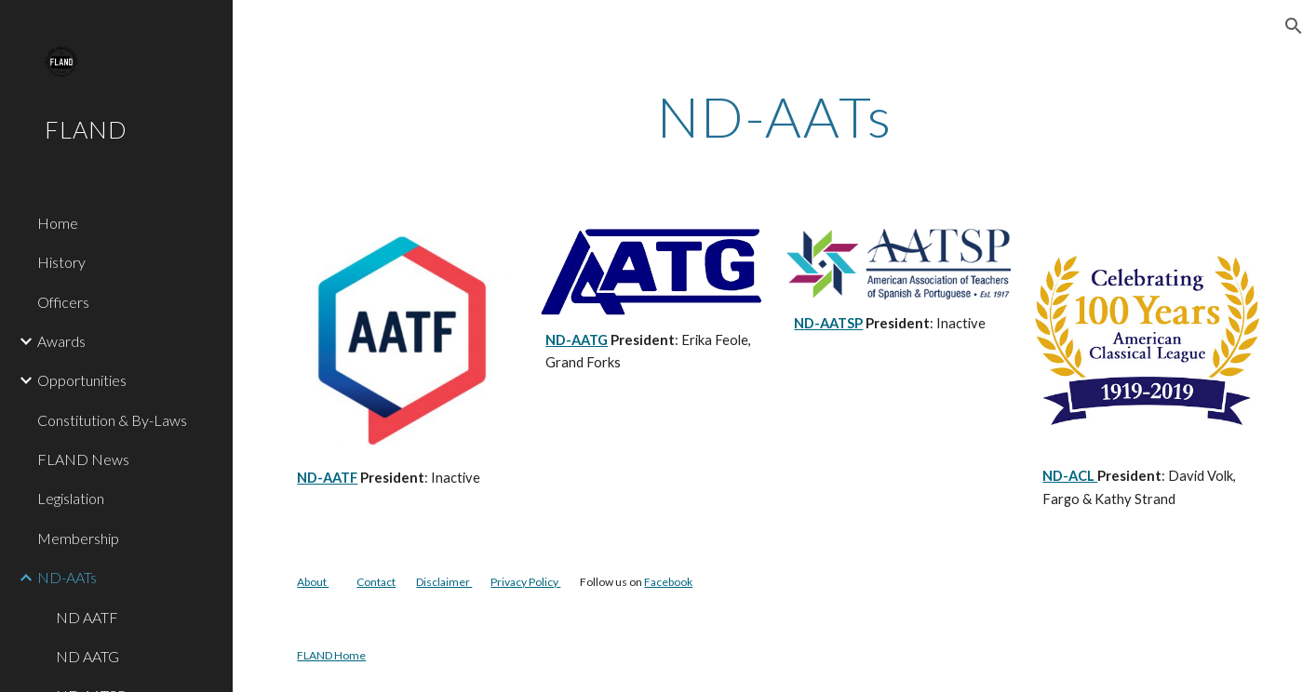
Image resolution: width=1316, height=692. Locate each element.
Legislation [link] (70, 498)
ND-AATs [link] (67, 577)
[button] (1293, 26)
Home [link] (57, 223)
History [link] (61, 262)
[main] (773, 116)
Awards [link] (61, 341)
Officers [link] (63, 302)
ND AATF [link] (87, 617)
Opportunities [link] (82, 380)
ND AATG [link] (87, 656)
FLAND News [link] (83, 459)
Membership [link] (78, 538)
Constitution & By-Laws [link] (112, 420)
